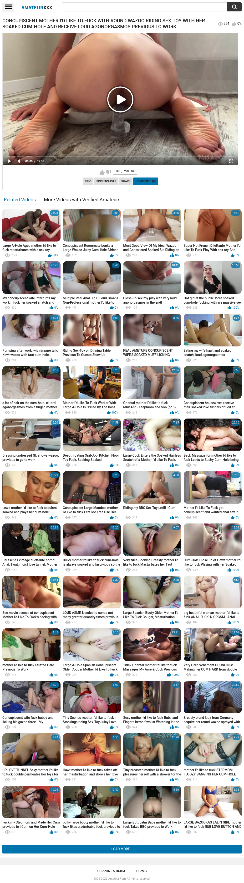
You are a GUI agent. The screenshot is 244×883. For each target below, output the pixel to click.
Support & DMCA (111, 871)
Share (125, 181)
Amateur (36, 7)
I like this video (102, 172)
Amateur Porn (117, 878)
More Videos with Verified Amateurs (82, 199)
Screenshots (106, 181)
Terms (141, 871)
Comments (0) (146, 181)
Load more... (122, 849)
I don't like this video (108, 172)
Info (88, 181)
